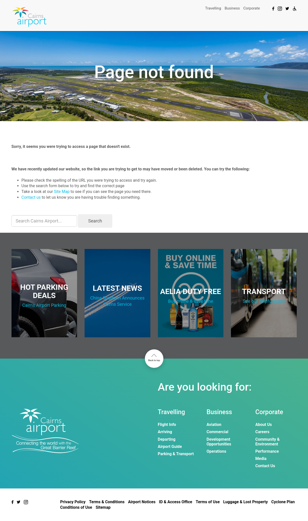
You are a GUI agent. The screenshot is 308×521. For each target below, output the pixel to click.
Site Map (62, 191)
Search (95, 220)
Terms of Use (208, 501)
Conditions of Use (76, 507)
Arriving (165, 431)
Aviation (214, 424)
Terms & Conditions (107, 501)
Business (232, 8)
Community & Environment (267, 441)
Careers (262, 431)
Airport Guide (170, 446)
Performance (267, 451)
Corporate (251, 8)
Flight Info (167, 424)
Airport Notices (142, 501)
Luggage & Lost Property (245, 501)
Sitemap (103, 507)
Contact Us (265, 465)
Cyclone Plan (283, 501)
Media (260, 458)
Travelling (213, 8)
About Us (263, 424)
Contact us (31, 197)
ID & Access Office (175, 501)
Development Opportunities (219, 441)
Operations (216, 451)
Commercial (217, 431)
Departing (167, 439)
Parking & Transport (176, 453)
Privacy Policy (73, 501)
